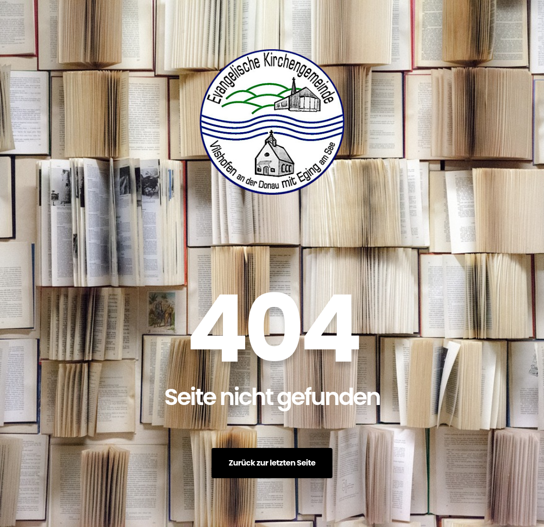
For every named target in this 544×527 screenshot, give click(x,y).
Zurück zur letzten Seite (272, 462)
